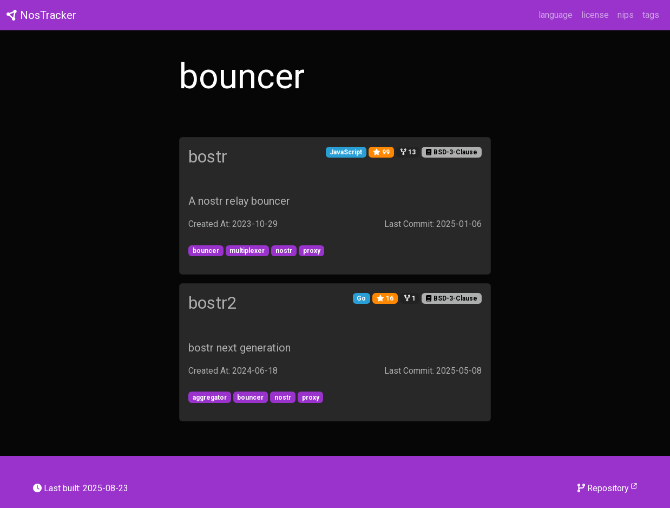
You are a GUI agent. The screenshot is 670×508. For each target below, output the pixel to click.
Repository (607, 487)
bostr (207, 156)
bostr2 (212, 302)
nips (626, 15)
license (595, 15)
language (555, 15)
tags (650, 15)
